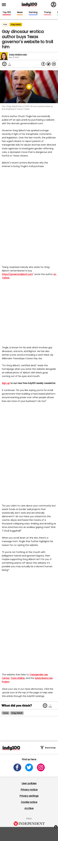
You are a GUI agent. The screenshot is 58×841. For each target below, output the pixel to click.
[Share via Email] (54, 64)
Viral (5, 24)
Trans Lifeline (18, 678)
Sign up (6, 383)
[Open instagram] (41, 767)
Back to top (48, 747)
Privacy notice (29, 789)
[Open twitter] (29, 767)
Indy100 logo (29, 4)
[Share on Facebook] (43, 64)
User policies (29, 783)
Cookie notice (29, 802)
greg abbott (16, 24)
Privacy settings (28, 796)
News (20, 12)
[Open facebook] (17, 767)
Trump (47, 12)
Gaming (33, 12)
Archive (29, 808)
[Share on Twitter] (49, 64)
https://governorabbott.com (17, 274)
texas (5, 713)
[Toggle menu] (5, 4)
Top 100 (6, 12)
